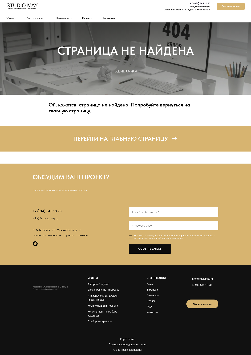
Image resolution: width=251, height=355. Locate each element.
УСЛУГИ (93, 278)
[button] (231, 6)
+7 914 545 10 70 (202, 285)
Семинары (153, 295)
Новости (87, 17)
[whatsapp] (35, 243)
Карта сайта (127, 339)
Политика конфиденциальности (127, 344)
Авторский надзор (98, 284)
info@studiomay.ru (200, 6)
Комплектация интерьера (103, 305)
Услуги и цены (35, 17)
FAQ (149, 306)
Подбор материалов (100, 321)
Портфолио (63, 17)
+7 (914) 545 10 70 (200, 3)
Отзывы (151, 301)
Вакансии (152, 289)
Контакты (109, 17)
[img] (198, 293)
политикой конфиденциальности (167, 238)
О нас (10, 17)
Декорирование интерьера (103, 289)
